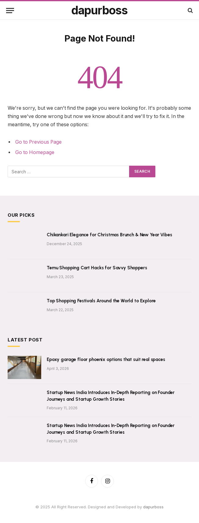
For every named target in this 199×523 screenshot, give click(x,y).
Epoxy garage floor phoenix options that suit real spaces (106, 359)
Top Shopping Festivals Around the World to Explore (101, 301)
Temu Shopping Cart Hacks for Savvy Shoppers (97, 268)
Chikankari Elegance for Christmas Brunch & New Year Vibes (109, 235)
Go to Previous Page (38, 142)
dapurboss (153, 506)
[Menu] (10, 10)
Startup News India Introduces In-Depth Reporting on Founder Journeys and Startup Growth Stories (111, 396)
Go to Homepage (34, 152)
